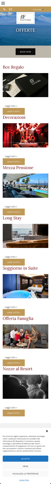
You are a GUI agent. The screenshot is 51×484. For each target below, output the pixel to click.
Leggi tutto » (13, 111)
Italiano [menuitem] (37, 9)
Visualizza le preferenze (25, 473)
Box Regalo (13, 67)
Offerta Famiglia (18, 318)
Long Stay (12, 217)
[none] (38, 9)
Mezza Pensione (18, 167)
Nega (25, 466)
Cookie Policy (24, 480)
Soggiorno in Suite (20, 268)
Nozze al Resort (18, 368)
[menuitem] (38, 9)
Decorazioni (14, 117)
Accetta (25, 458)
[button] (47, 431)
